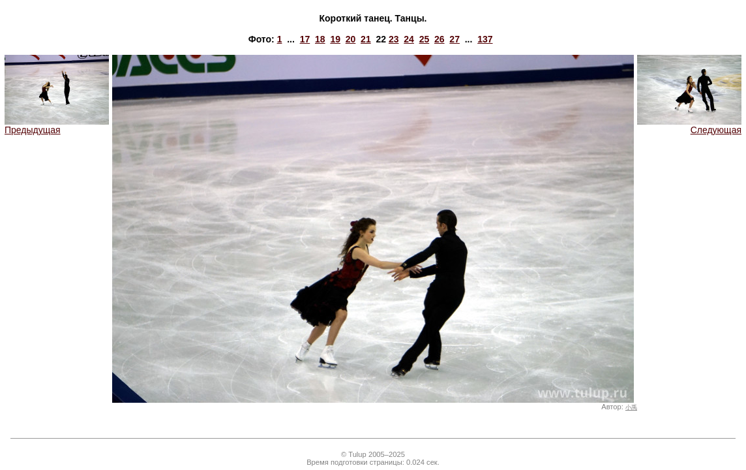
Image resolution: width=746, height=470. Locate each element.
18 (320, 39)
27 (454, 39)
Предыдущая (57, 125)
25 (424, 39)
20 (351, 39)
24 (409, 39)
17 (305, 39)
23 (394, 39)
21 (366, 39)
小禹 (631, 407)
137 (484, 39)
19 (335, 39)
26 (439, 39)
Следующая (689, 125)
